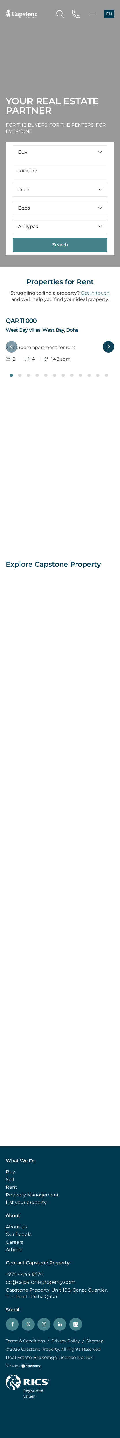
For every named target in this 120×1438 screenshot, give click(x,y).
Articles (14, 1249)
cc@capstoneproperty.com (41, 1282)
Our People (19, 1234)
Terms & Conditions (25, 1340)
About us (16, 1227)
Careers (14, 1242)
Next (108, 347)
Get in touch (95, 293)
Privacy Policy (65, 1340)
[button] (92, 13)
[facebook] (12, 1324)
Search (60, 245)
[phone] (76, 13)
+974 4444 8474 (24, 1274)
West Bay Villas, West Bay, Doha (42, 330)
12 (106, 375)
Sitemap (94, 1340)
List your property (26, 1202)
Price (60, 189)
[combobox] (60, 171)
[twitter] (28, 1324)
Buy (10, 1172)
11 (98, 375)
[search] (60, 13)
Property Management (32, 1195)
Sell (10, 1179)
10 (89, 375)
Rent (11, 1187)
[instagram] (44, 1324)
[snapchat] (75, 1324)
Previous (11, 347)
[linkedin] (59, 1324)
